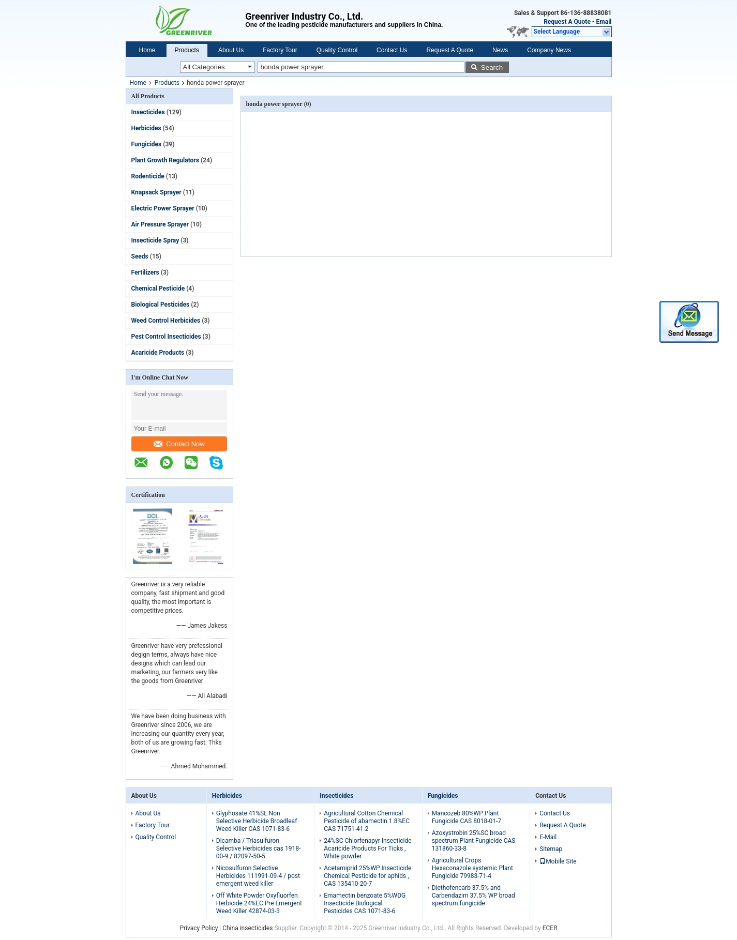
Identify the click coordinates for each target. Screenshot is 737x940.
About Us (231, 50)
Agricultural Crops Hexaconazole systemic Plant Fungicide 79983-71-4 (472, 868)
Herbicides (146, 128)
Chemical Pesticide (158, 288)
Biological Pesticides (160, 304)
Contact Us (392, 50)
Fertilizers (145, 272)
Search (492, 67)
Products (187, 50)
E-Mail (547, 837)
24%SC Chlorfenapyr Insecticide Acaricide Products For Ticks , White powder (367, 848)
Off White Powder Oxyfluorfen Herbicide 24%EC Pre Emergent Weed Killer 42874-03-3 (259, 903)
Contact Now (179, 444)
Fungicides (146, 144)
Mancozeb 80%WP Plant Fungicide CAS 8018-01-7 (466, 817)
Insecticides (148, 112)
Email (604, 21)
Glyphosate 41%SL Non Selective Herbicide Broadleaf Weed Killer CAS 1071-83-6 (256, 821)
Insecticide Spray (155, 240)
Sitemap (550, 849)
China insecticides (247, 928)
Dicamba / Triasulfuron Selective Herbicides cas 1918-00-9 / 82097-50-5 (258, 848)
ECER (550, 928)
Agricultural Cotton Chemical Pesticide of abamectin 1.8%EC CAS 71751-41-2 (367, 821)
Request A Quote (567, 21)
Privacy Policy (198, 928)
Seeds (139, 256)
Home (147, 50)
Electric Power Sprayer (162, 208)
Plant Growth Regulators (165, 160)
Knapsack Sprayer (156, 192)
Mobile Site (558, 861)
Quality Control (337, 50)
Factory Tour (280, 50)
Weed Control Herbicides (166, 320)
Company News (549, 50)
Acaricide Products (158, 352)
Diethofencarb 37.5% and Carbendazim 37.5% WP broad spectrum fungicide (473, 895)
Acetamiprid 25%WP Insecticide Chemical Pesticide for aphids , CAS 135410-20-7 (367, 876)
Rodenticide (147, 176)
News (500, 50)
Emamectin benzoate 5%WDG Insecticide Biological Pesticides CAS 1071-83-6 (364, 903)
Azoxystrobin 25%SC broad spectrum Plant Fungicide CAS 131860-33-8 (474, 840)
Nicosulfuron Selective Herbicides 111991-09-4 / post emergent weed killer (258, 876)
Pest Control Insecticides (166, 336)
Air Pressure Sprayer (160, 224)
